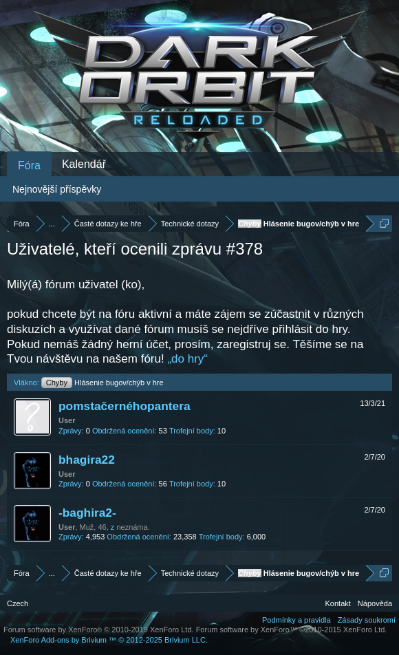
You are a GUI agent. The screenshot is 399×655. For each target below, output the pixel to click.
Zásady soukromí (367, 620)
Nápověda (375, 603)
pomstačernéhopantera (124, 406)
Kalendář (84, 164)
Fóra (29, 165)
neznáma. (132, 527)
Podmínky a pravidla (296, 620)
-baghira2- (87, 512)
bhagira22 (86, 459)
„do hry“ (187, 358)
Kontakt (338, 603)
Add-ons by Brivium (109, 640)
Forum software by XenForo (98, 629)
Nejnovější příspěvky (56, 189)
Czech (17, 603)
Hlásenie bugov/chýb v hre (102, 382)
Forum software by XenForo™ (291, 629)
